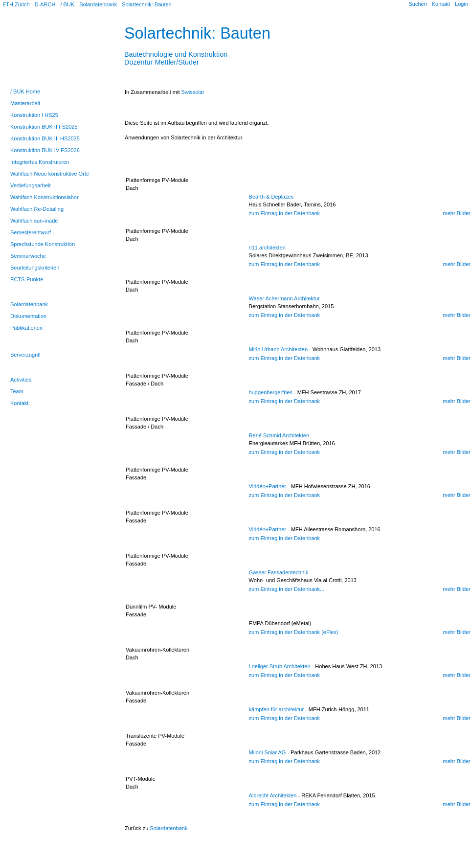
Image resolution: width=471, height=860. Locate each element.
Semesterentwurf (30, 232)
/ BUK (67, 4)
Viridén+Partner (268, 486)
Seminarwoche (28, 256)
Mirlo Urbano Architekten (278, 349)
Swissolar (192, 92)
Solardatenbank (98, 4)
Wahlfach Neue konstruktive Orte (49, 174)
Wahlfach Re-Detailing (37, 209)
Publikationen (26, 328)
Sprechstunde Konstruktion (42, 244)
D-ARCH (45, 4)
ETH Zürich (16, 4)
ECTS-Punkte (26, 279)
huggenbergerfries (270, 392)
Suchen (417, 4)
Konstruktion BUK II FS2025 (44, 127)
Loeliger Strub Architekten (280, 666)
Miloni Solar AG (267, 752)
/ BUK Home (25, 91)
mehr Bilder (457, 213)
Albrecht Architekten (273, 795)
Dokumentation (28, 316)
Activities (20, 380)
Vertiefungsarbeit (30, 185)
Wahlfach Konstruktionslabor (44, 197)
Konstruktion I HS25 (34, 115)
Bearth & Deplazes (271, 197)
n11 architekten (267, 247)
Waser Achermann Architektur (284, 298)
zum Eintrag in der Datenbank (284, 213)
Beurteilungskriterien (34, 268)
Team (16, 391)
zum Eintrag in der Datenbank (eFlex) (293, 632)
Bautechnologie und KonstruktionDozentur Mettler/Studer (175, 54)
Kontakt (441, 4)
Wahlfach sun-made (34, 221)
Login (461, 4)
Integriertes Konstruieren (39, 162)
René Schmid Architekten (279, 435)
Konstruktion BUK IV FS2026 (45, 150)
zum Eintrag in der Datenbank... (287, 589)
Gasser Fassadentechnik (279, 572)
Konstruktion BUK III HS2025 (45, 138)
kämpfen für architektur (276, 709)
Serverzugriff (25, 355)
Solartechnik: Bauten (147, 4)
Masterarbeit (25, 103)
